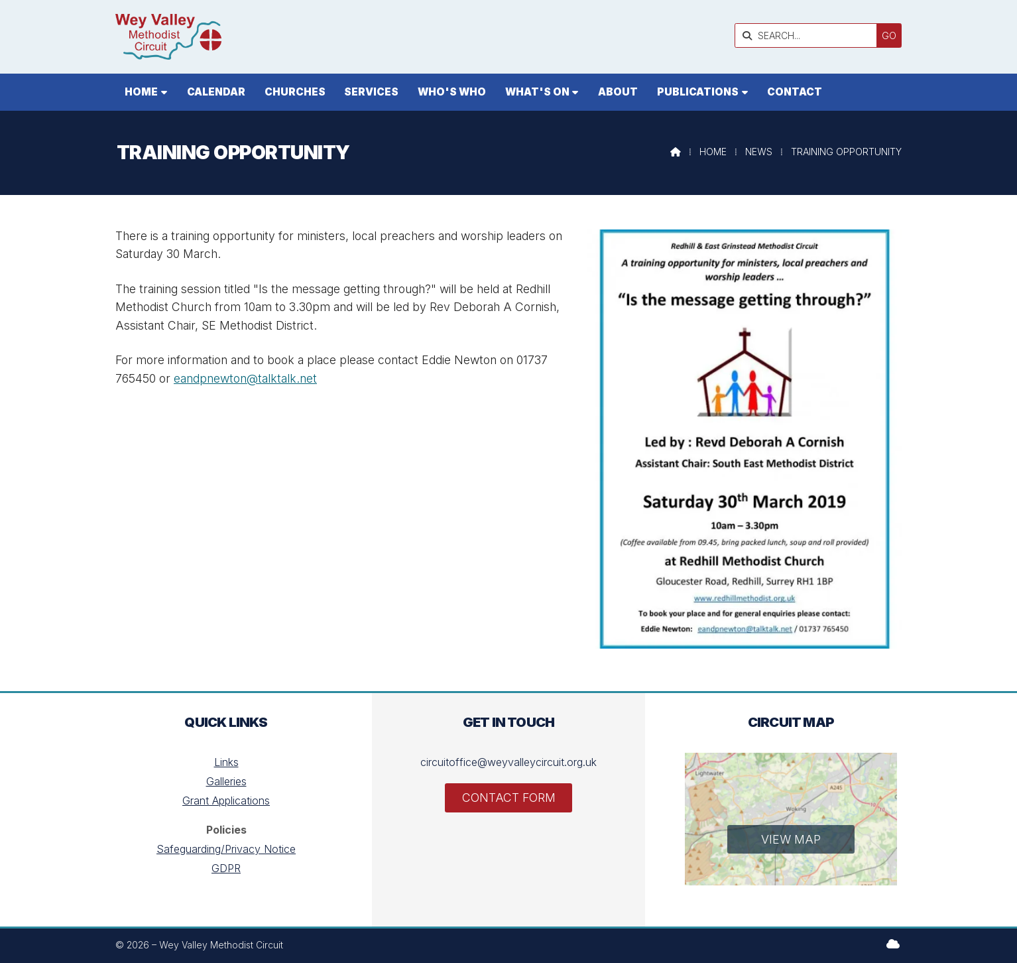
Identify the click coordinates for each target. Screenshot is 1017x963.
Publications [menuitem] (698, 92)
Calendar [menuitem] (216, 92)
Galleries (226, 781)
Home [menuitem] (141, 92)
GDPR (226, 868)
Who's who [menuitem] (452, 92)
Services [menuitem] (371, 92)
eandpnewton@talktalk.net (245, 378)
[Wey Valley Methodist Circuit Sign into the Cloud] (893, 943)
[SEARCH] (809, 35)
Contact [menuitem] (794, 92)
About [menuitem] (618, 92)
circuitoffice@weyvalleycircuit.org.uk (508, 762)
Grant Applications (226, 800)
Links (226, 762)
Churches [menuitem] (295, 92)
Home (713, 151)
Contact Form (509, 797)
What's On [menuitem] (537, 92)
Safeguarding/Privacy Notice (226, 849)
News (758, 151)
